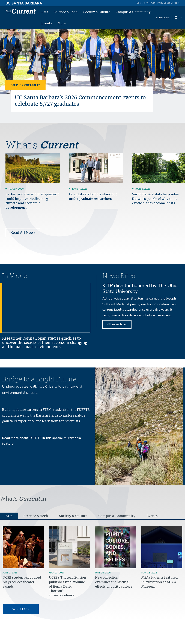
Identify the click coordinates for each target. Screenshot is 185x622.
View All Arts (20, 609)
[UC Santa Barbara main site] (23, 2)
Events (46, 23)
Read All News (22, 232)
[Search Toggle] (178, 17)
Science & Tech (66, 12)
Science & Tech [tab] (36, 516)
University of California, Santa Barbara (158, 2)
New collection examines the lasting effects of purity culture (113, 582)
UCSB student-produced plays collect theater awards (22, 582)
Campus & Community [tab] (116, 516)
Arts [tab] (9, 516)
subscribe (162, 17)
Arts (44, 12)
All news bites (117, 324)
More (62, 23)
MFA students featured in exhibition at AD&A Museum (159, 582)
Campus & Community (133, 12)
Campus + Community (25, 85)
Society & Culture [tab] (73, 516)
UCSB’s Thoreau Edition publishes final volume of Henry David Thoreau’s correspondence (67, 586)
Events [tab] (151, 516)
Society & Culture (96, 12)
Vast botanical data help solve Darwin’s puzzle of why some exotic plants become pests (155, 198)
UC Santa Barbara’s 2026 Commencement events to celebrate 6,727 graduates (81, 100)
